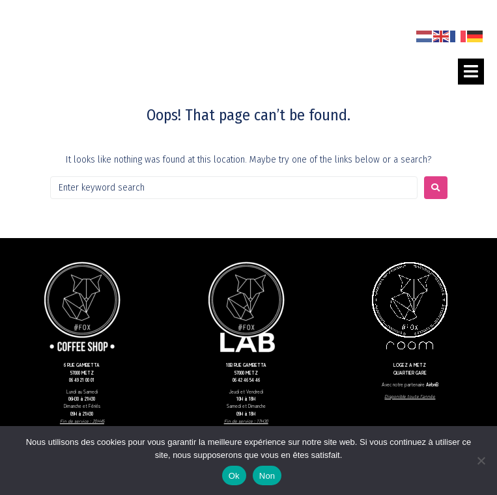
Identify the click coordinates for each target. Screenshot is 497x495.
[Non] (480, 460)
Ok (234, 476)
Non (267, 476)
